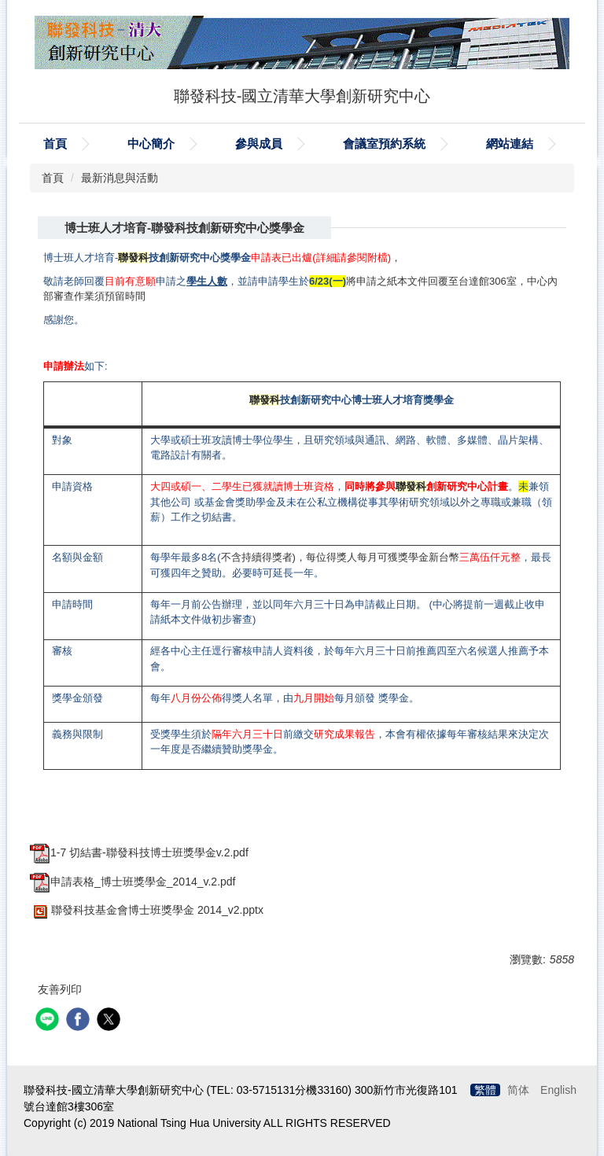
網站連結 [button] (509, 143)
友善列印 (60, 989)
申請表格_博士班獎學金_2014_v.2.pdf (133, 881)
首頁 (55, 143)
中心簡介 (151, 143)
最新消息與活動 (119, 177)
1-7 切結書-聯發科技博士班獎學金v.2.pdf (139, 852)
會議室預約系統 (384, 143)
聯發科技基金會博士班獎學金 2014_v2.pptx (146, 910)
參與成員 (258, 143)
